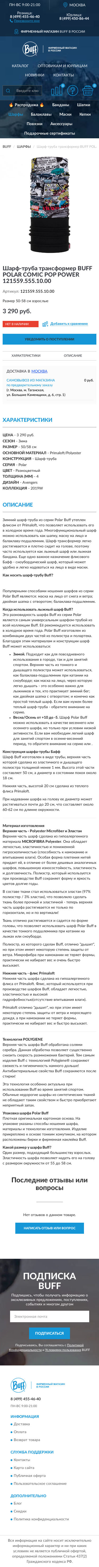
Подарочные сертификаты (49, 133)
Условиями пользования (63, 1349)
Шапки (83, 105)
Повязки (35, 124)
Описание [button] (73, 355)
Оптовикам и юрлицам (62, 66)
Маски (65, 114)
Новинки (34, 75)
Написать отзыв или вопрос (50, 1228)
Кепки (85, 114)
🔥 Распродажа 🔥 (26, 105)
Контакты (63, 75)
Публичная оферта (30, 1476)
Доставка (22, 1424)
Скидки (20, 1511)
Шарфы (15, 114)
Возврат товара (27, 1440)
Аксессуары (61, 124)
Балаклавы (41, 114)
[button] (25, 20)
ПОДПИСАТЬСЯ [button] (49, 1333)
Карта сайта (24, 1468)
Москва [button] (39, 371)
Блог (18, 1503)
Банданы (60, 105)
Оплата (20, 1432)
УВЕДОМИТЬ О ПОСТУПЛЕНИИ (49, 339)
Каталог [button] (20, 66)
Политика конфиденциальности (41, 1519)
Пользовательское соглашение (40, 1484)
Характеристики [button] (26, 355)
